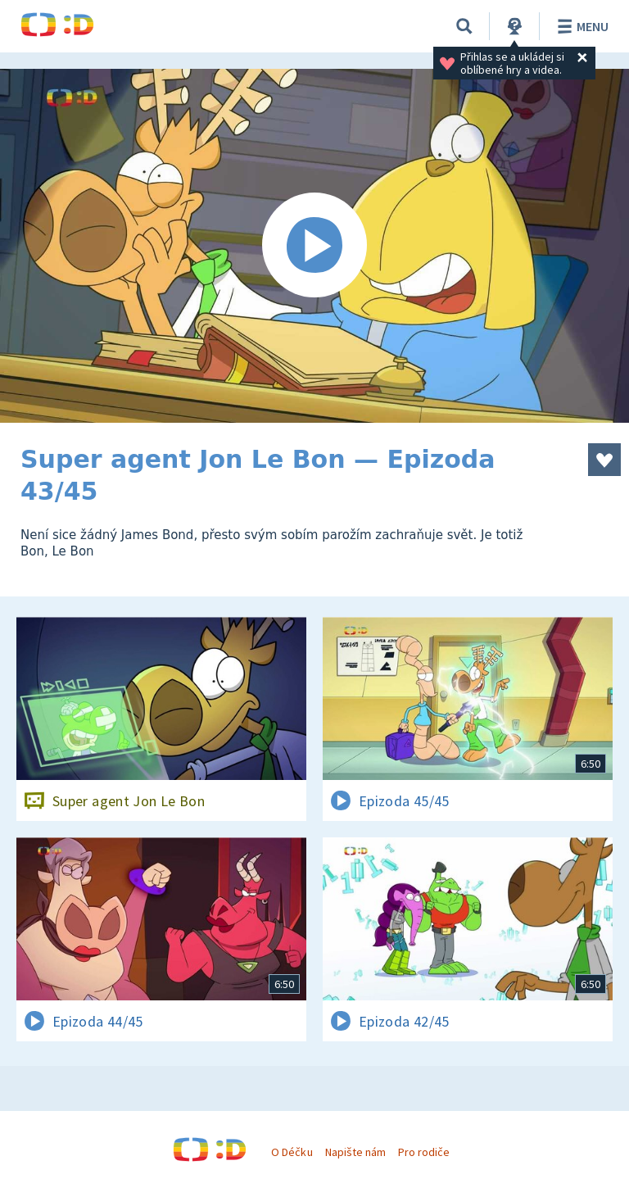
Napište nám (355, 1152)
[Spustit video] (314, 246)
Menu (580, 26)
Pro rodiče (424, 1152)
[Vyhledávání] (464, 26)
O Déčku (291, 1152)
